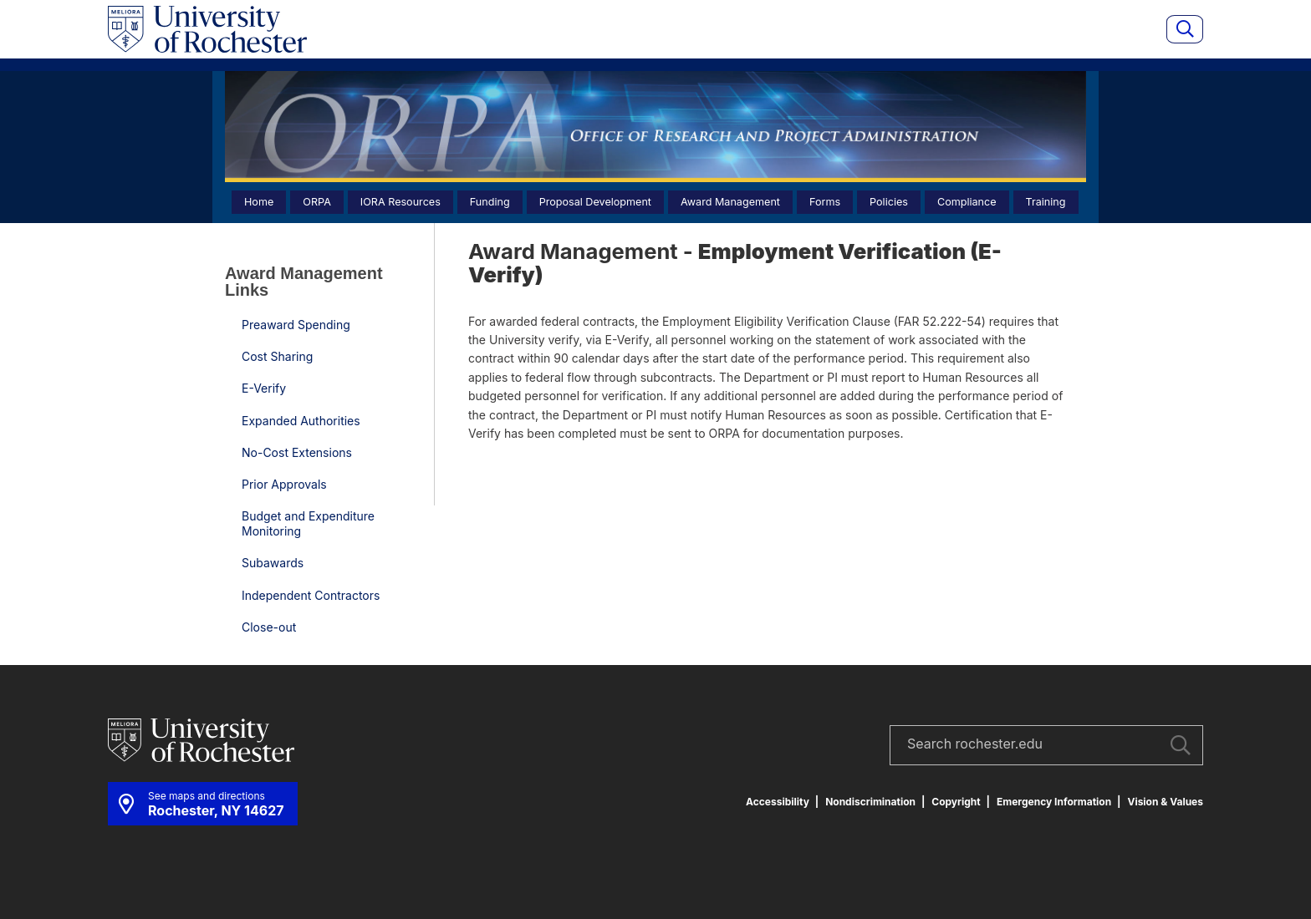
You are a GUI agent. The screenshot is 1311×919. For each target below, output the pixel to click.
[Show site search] (1184, 29)
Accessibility (777, 801)
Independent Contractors (311, 595)
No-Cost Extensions (297, 452)
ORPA (317, 201)
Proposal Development (595, 201)
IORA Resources (400, 201)
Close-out (269, 627)
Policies (889, 201)
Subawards (273, 563)
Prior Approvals (284, 484)
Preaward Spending (296, 324)
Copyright (955, 801)
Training (1046, 201)
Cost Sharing (277, 356)
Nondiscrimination (870, 801)
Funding (490, 201)
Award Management (730, 201)
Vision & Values (1165, 801)
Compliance (967, 201)
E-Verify (264, 388)
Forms (824, 201)
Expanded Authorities (301, 421)
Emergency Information (1054, 801)
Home (258, 201)
